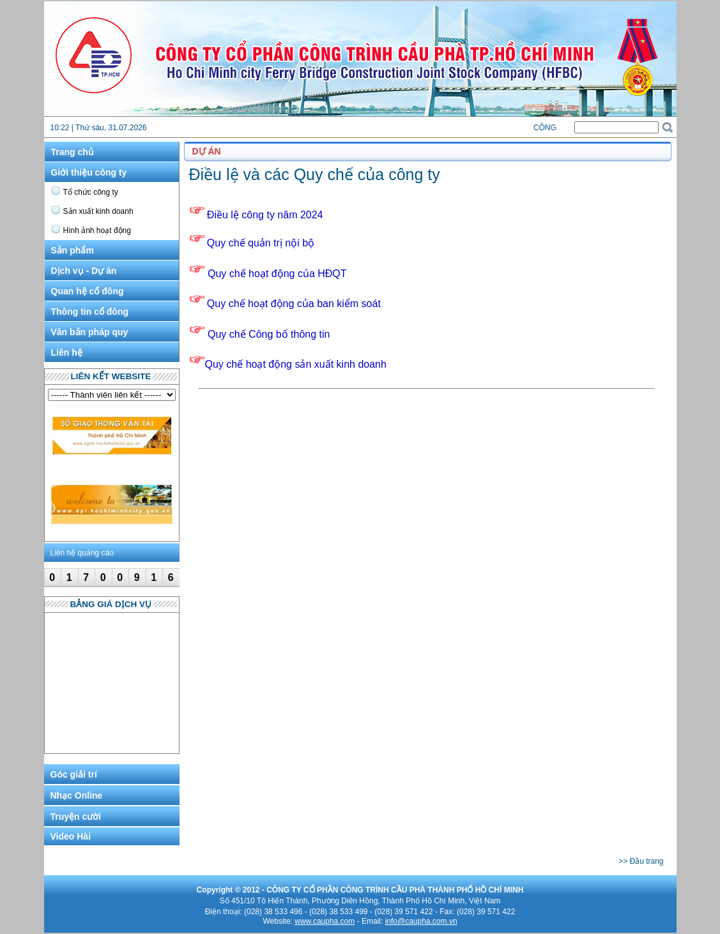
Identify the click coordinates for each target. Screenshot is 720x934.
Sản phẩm (72, 250)
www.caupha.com (325, 921)
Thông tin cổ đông (90, 311)
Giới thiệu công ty (89, 172)
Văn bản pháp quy (89, 332)
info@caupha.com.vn (421, 921)
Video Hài (70, 836)
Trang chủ (72, 152)
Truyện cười (76, 816)
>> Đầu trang (640, 861)
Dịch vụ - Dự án (84, 271)
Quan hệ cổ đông (87, 291)
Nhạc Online (76, 795)
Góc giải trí (73, 774)
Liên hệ (66, 352)
